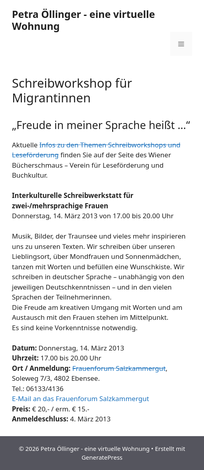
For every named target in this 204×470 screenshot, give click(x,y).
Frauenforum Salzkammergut (119, 368)
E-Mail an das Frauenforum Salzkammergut (80, 398)
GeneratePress (102, 457)
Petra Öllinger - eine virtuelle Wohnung (83, 20)
